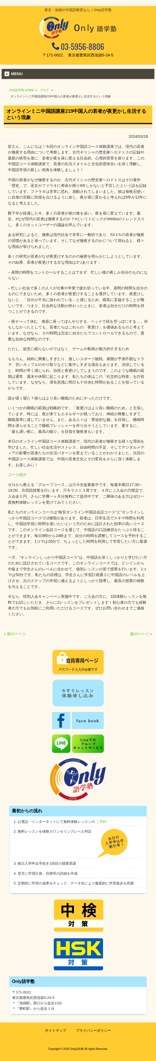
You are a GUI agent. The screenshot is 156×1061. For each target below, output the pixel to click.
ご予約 (101, 822)
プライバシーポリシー (93, 1030)
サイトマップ (55, 1030)
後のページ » (141, 634)
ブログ (44, 90)
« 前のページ (15, 634)
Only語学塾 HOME (21, 90)
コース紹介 (17, 474)
